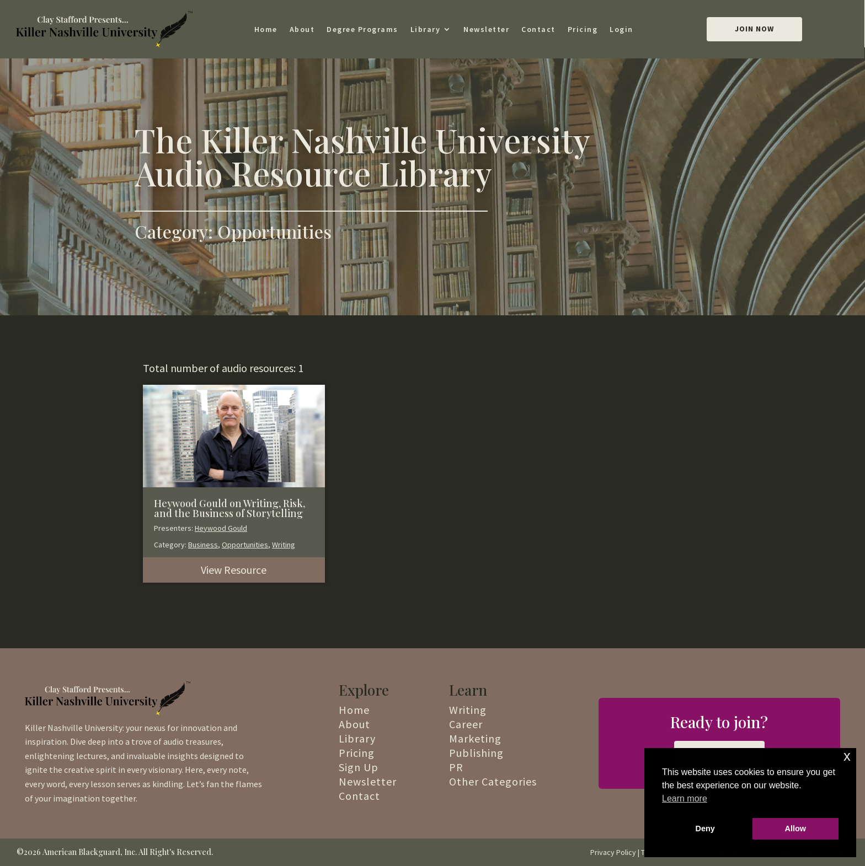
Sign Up (358, 767)
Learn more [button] (684, 798)
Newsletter (486, 29)
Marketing (475, 738)
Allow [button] (795, 828)
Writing (283, 545)
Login (621, 29)
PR (456, 767)
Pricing (583, 29)
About (302, 29)
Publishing (476, 753)
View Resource (233, 570)
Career (466, 724)
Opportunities (245, 545)
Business (203, 545)
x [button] (847, 756)
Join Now (754, 29)
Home (265, 29)
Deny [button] (705, 828)
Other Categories (493, 781)
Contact (538, 29)
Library (425, 29)
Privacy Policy (613, 852)
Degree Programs (362, 29)
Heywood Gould (221, 528)
